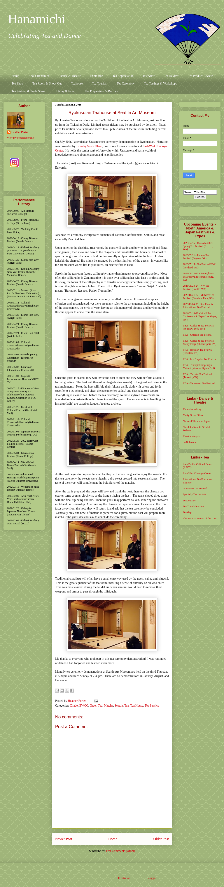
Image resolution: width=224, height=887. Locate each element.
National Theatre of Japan (196, 421)
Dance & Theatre (70, 76)
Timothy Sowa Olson (89, 146)
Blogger (151, 878)
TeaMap (187, 512)
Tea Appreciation (122, 76)
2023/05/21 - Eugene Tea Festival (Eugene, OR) (196, 257)
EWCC (83, 705)
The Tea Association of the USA (200, 518)
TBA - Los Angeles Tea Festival (200, 359)
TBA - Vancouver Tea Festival (199, 383)
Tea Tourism (99, 83)
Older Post (161, 839)
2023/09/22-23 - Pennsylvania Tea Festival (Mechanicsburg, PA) (199, 276)
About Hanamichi (39, 76)
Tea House (136, 705)
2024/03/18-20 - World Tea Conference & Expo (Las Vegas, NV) (200, 316)
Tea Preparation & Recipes (101, 91)
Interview (149, 76)
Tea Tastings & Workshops (160, 83)
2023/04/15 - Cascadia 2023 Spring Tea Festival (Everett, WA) (198, 246)
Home (15, 76)
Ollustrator (123, 878)
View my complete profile (21, 137)
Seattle (119, 705)
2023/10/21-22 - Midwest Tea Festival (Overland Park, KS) (198, 296)
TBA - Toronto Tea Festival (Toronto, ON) (197, 376)
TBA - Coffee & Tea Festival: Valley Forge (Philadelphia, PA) (199, 342)
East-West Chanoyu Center (197, 473)
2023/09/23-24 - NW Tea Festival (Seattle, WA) (196, 287)
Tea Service (152, 705)
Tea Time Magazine (193, 506)
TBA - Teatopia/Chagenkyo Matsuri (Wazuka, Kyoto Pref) (199, 366)
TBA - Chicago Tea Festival (197, 334)
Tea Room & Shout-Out (47, 83)
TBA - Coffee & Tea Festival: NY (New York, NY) (198, 327)
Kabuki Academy (192, 409)
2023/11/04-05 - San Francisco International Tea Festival (199, 306)
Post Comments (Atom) (120, 851)
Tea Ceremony (126, 83)
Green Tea (96, 705)
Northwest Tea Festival (195, 488)
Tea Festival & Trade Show (28, 91)
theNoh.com (189, 442)
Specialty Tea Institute (194, 494)
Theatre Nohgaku (192, 436)
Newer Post (63, 839)
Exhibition (96, 76)
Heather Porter (77, 700)
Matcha (108, 705)
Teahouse (77, 83)
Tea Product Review (200, 76)
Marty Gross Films (193, 415)
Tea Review (171, 76)
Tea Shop (17, 83)
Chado (74, 705)
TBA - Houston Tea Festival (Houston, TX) (197, 351)
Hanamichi (36, 19)
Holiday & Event (64, 91)
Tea (126, 705)
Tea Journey (189, 500)
